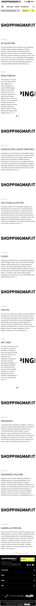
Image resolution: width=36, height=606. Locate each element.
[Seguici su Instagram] (26, 2)
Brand (17, 7)
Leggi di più (20, 604)
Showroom (25, 7)
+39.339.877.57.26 (15, 565)
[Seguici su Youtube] (28, 2)
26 (27, 553)
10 (21, 553)
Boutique (10, 7)
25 (25, 553)
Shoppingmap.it (9, 559)
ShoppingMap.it (11, 1)
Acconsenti (27, 604)
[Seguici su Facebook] (24, 2)
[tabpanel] (18, 92)
